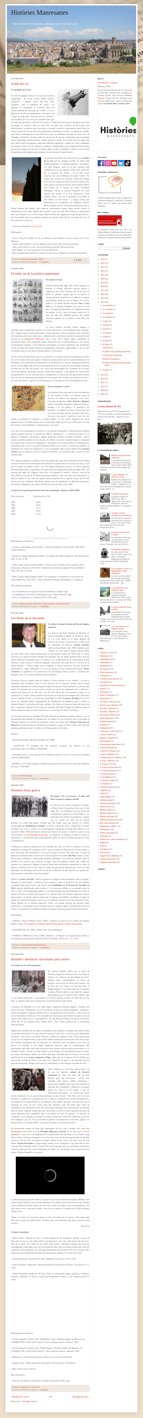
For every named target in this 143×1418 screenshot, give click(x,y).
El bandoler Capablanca (120, 549)
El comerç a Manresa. (108, 702)
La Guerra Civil (33, 1387)
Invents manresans (107, 748)
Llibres (103, 793)
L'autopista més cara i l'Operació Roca (119, 589)
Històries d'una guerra (25, 790)
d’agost (106, 321)
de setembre (108, 317)
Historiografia (105, 741)
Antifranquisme (106, 659)
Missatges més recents (20, 1397)
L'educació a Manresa (108, 751)
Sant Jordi (104, 852)
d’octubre (107, 313)
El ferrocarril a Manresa (109, 705)
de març (106, 340)
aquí (66, 591)
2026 (103, 259)
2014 (103, 302)
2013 (103, 375)
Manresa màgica (106, 810)
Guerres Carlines (106, 734)
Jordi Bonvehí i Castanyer (108, 83)
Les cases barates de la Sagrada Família (120, 627)
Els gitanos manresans (119, 494)
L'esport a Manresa (107, 754)
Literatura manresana (108, 787)
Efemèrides (104, 698)
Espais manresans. (107, 718)
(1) (33, 226)
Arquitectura (105, 666)
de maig (106, 333)
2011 (103, 382)
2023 (103, 267)
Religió (103, 843)
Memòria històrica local (109, 820)
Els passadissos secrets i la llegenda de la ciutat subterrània (121, 571)
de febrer (106, 344)
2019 (103, 283)
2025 (103, 263)
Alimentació (105, 656)
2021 (103, 275)
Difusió (103, 689)
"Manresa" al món (107, 653)
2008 (103, 394)
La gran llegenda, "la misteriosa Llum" (119, 476)
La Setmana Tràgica (108, 780)
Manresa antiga (106, 800)
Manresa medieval (107, 813)
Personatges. (105, 829)
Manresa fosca (105, 807)
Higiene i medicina (107, 738)
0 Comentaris (44, 262)
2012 (103, 379)
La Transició (105, 784)
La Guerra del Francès (108, 771)
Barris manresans (106, 672)
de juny (106, 329)
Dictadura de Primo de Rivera (111, 685)
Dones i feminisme (107, 695)
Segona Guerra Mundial (109, 856)
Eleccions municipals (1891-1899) (43, 538)
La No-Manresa (106, 777)
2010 (103, 386)
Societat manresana (62, 604)
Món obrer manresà (107, 823)
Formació (104, 725)
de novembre (108, 309)
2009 (103, 390)
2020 (103, 279)
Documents (104, 692)
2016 (103, 294)
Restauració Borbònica (34, 339)
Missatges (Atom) (30, 1401)
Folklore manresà (107, 721)
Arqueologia (105, 662)
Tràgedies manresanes (108, 862)
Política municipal (26, 604)
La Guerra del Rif (26, 945)
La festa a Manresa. (107, 761)
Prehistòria (104, 836)
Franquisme (24, 1387)
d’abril (105, 337)
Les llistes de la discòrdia (27, 618)
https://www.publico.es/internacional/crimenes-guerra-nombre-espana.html (50, 924)
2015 (103, 298)
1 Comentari (43, 1390)
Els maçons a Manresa (108, 715)
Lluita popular (105, 797)
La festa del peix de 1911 (109, 406)
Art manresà (23, 259)
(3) (40, 226)
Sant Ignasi (104, 849)
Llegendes (104, 790)
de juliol (106, 325)
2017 (103, 290)
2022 (103, 271)
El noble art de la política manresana (35, 273)
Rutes (102, 846)
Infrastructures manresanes (110, 744)
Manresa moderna (107, 816)
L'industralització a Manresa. (111, 757)
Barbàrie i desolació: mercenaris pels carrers (40, 959)
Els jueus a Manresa (108, 712)
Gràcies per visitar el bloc (110, 731)
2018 (103, 286)
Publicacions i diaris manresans (44, 604)
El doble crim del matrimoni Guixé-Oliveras (121, 514)
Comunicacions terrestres (110, 679)
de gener (106, 370)
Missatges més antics (80, 1397)
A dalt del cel (19, 83)
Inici (51, 1397)
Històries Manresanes (39, 12)
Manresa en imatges (108, 803)
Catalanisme (105, 676)
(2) (36, 226)
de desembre (108, 305)
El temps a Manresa (107, 708)
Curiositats (104, 682)
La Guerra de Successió (109, 767)
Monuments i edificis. (36, 259)
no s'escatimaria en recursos (36, 835)
